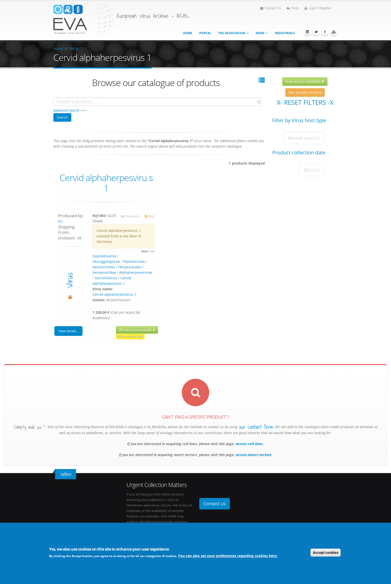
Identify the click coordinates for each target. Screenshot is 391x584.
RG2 (151, 216)
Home (187, 33)
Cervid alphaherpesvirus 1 (115, 294)
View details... (68, 331)
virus (69, 280)
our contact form (256, 427)
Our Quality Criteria (305, 92)
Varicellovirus (106, 278)
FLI (60, 221)
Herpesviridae (104, 272)
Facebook (325, 32)
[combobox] (157, 101)
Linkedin (307, 32)
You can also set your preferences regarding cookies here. (228, 556)
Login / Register (317, 8)
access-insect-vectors (253, 454)
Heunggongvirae (106, 261)
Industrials (285, 33)
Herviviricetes (104, 267)
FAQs (293, 8)
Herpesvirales (129, 267)
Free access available (137, 330)
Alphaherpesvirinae (135, 272)
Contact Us (270, 8)
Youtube (333, 32)
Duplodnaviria (104, 256)
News (260, 33)
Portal (205, 33)
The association (231, 33)
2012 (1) (311, 170)
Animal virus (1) (304, 138)
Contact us (214, 503)
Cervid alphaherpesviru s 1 (106, 182)
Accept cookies (325, 553)
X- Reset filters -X (305, 102)
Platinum (132, 216)
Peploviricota (134, 261)
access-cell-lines (249, 443)
